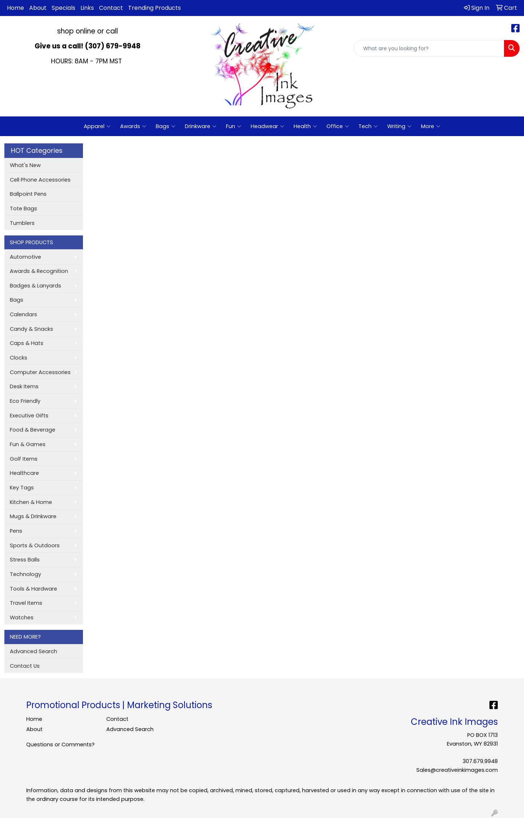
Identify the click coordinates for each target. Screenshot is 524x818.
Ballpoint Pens (28, 194)
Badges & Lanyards (35, 285)
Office (337, 126)
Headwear (267, 126)
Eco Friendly (25, 401)
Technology (25, 574)
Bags (165, 126)
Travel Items (26, 603)
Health (305, 126)
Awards (133, 126)
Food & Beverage (32, 429)
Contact (111, 8)
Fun (233, 126)
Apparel (97, 126)
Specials (63, 8)
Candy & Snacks (31, 329)
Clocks (18, 357)
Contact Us (25, 666)
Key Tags (22, 487)
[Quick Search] (429, 48)
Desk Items (24, 386)
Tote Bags (23, 208)
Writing (399, 126)
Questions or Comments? (60, 744)
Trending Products (154, 8)
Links (87, 8)
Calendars (23, 314)
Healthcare (24, 473)
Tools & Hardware (33, 588)
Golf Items (23, 458)
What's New (25, 165)
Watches (21, 617)
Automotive (25, 257)
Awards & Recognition (39, 271)
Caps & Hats (26, 343)
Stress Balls (25, 559)
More (430, 126)
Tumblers (22, 223)
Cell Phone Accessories (40, 179)
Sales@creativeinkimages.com (457, 770)
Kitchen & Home (31, 502)
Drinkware (201, 126)
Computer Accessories (40, 372)
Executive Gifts (29, 415)
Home (15, 8)
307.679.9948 (480, 761)
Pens (16, 531)
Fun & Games (27, 444)
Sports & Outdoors (35, 545)
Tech (368, 126)
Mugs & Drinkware (33, 516)
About (38, 8)
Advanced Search (33, 651)
